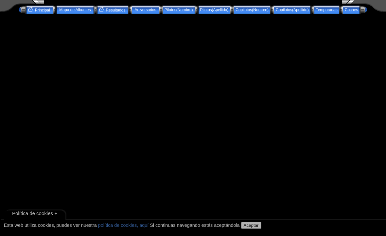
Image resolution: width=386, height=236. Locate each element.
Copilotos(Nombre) (252, 10)
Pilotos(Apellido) (214, 10)
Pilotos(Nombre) (179, 10)
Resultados (113, 9)
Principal (39, 9)
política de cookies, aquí (123, 225)
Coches (351, 10)
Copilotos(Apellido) (292, 10)
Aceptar (251, 225)
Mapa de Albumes (75, 10)
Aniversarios (145, 10)
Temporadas (327, 10)
